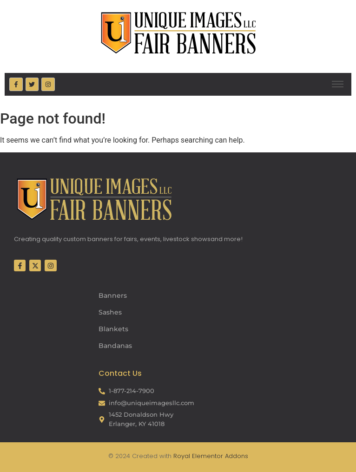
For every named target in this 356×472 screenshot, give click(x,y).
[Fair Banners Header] (178, 32)
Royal (181, 456)
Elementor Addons (219, 456)
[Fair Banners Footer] (94, 199)
